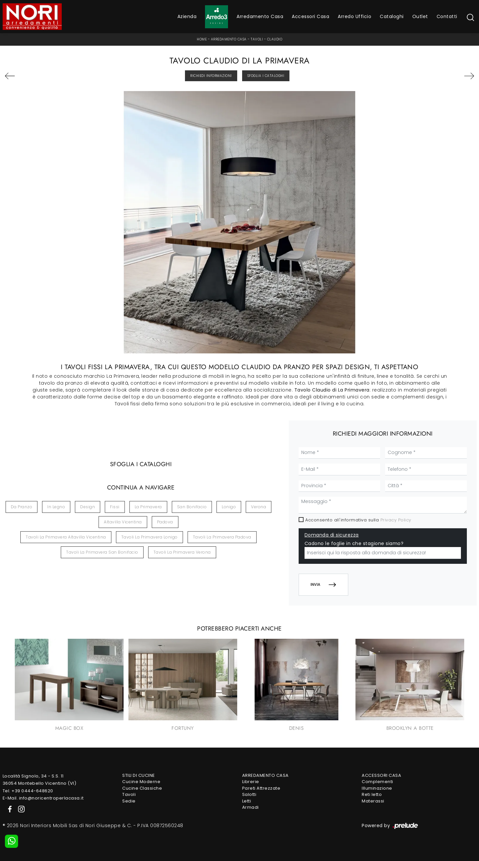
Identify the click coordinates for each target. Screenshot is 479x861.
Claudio (275, 39)
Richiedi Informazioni (211, 75)
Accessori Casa (310, 16)
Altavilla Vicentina (123, 522)
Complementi (377, 781)
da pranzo (22, 507)
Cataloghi (392, 16)
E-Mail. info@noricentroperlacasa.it (43, 798)
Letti (246, 801)
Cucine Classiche (142, 788)
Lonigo (229, 507)
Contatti (447, 16)
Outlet (420, 16)
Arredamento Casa (260, 16)
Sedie (129, 801)
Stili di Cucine (138, 775)
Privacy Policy (395, 520)
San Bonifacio (192, 507)
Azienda (187, 16)
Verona (258, 507)
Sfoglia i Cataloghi (266, 75)
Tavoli (257, 39)
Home (202, 39)
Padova (165, 522)
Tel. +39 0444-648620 (28, 791)
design (87, 507)
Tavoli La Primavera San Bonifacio (102, 552)
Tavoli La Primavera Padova (222, 537)
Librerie (250, 781)
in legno (56, 507)
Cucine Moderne (141, 781)
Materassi (373, 801)
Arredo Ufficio (354, 16)
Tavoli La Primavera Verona (182, 552)
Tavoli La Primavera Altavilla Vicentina (66, 537)
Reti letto (372, 794)
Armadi (250, 807)
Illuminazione (377, 788)
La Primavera (148, 507)
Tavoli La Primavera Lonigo (149, 537)
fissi (115, 507)
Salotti (249, 794)
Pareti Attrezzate (261, 788)
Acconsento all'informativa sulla (358, 520)
